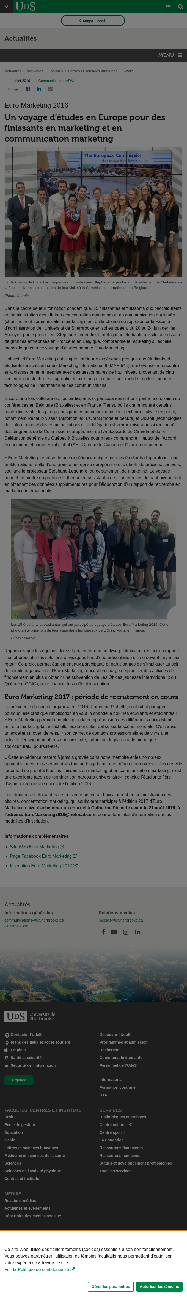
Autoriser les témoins (159, 1286)
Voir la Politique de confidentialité (36, 1269)
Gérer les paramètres (111, 1286)
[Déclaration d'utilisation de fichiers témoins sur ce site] (93, 1269)
